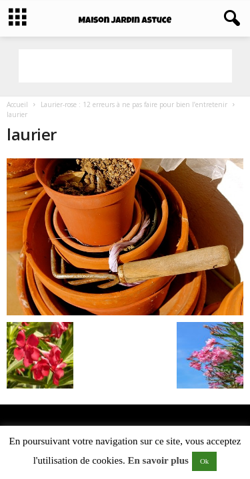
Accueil (17, 104)
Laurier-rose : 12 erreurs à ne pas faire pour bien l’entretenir (134, 104)
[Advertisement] (125, 65)
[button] (229, 18)
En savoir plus (157, 460)
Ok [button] (204, 461)
